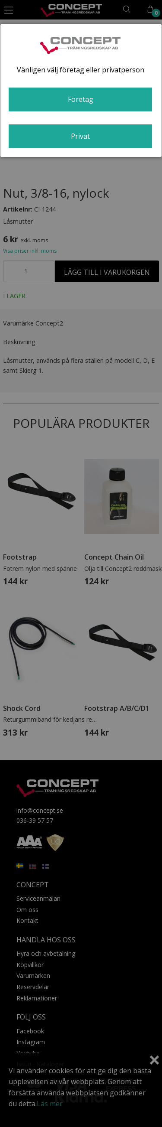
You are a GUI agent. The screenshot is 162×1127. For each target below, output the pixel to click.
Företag (80, 99)
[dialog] (81, 90)
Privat (80, 136)
